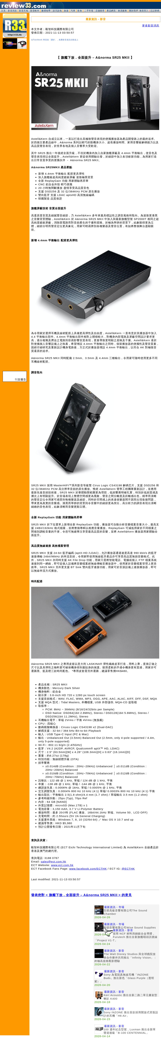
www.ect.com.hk (62, 865)
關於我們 (133, 10)
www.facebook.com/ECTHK (88, 868)
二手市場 (88, 10)
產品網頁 (111, 10)
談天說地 (57, 10)
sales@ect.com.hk (53, 861)
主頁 (3, 10)
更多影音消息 (150, 25)
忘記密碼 (154, 10)
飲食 (79, 10)
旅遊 (66, 10)
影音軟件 (34, 10)
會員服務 (122, 10)
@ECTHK (128, 868)
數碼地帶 (45, 10)
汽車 (73, 10)
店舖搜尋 (99, 10)
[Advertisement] (62, 929)
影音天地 (23, 10)
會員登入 (143, 10)
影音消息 (12, 10)
